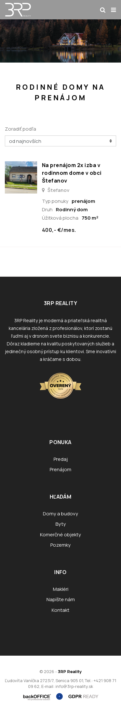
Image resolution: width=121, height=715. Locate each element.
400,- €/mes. (59, 229)
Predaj (61, 459)
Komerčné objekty (60, 534)
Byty (60, 524)
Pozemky (60, 544)
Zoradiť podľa (20, 128)
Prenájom (60, 469)
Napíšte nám (60, 599)
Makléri (60, 589)
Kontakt (60, 610)
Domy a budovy (60, 513)
